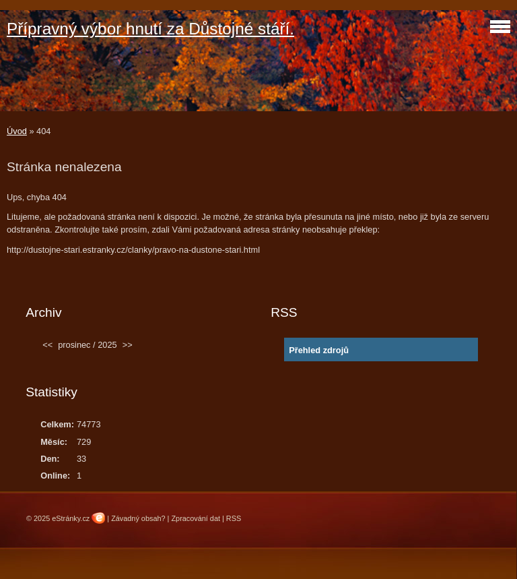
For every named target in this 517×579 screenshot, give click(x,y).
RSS (233, 518)
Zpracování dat (195, 518)
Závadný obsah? (138, 518)
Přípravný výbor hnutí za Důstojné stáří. (150, 29)
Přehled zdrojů (319, 350)
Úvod (17, 131)
